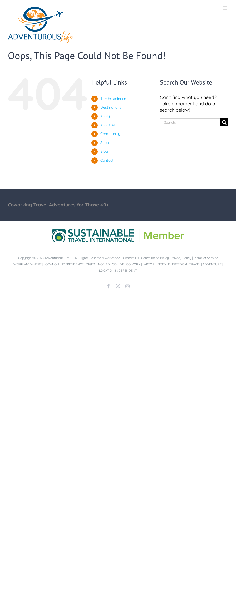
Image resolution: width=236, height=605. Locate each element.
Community (110, 133)
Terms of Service (205, 258)
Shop (104, 142)
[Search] (224, 122)
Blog (104, 151)
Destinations (110, 107)
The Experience (113, 98)
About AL (108, 125)
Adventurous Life (57, 258)
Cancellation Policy (155, 258)
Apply (105, 116)
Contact (107, 160)
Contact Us (131, 258)
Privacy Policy (181, 258)
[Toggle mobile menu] (225, 8)
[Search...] (190, 122)
